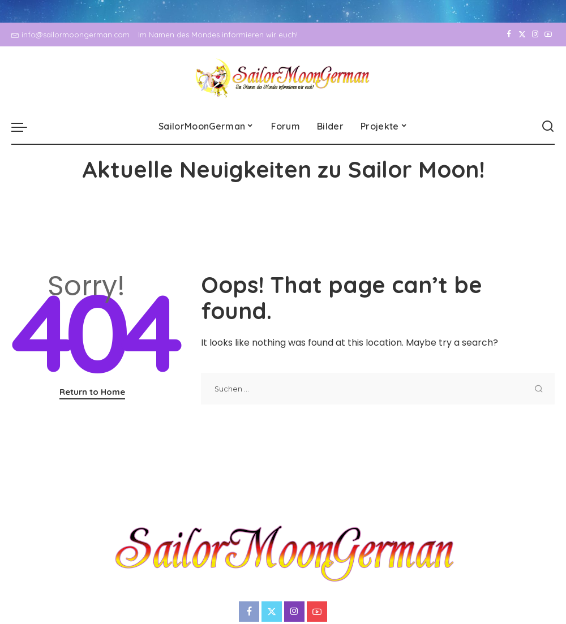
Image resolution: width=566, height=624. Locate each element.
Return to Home (92, 391)
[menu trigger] (24, 127)
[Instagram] (535, 34)
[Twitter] (522, 34)
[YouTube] (548, 34)
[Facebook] (509, 34)
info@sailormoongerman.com (70, 34)
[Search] (548, 127)
